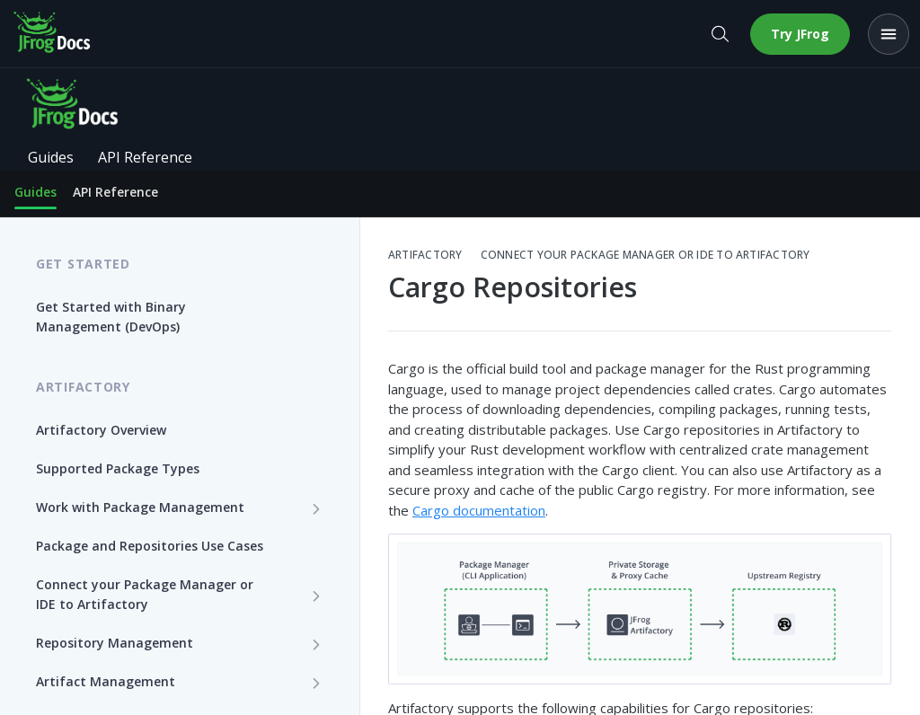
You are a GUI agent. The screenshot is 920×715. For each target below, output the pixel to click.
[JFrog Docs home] (53, 34)
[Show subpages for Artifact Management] (316, 682)
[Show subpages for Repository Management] (316, 644)
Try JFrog (800, 33)
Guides (35, 191)
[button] (639, 609)
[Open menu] (888, 34)
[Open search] (719, 34)
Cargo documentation (478, 510)
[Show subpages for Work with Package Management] (316, 508)
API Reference (115, 191)
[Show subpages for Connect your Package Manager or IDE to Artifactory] (316, 595)
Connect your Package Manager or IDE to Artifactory (645, 255)
